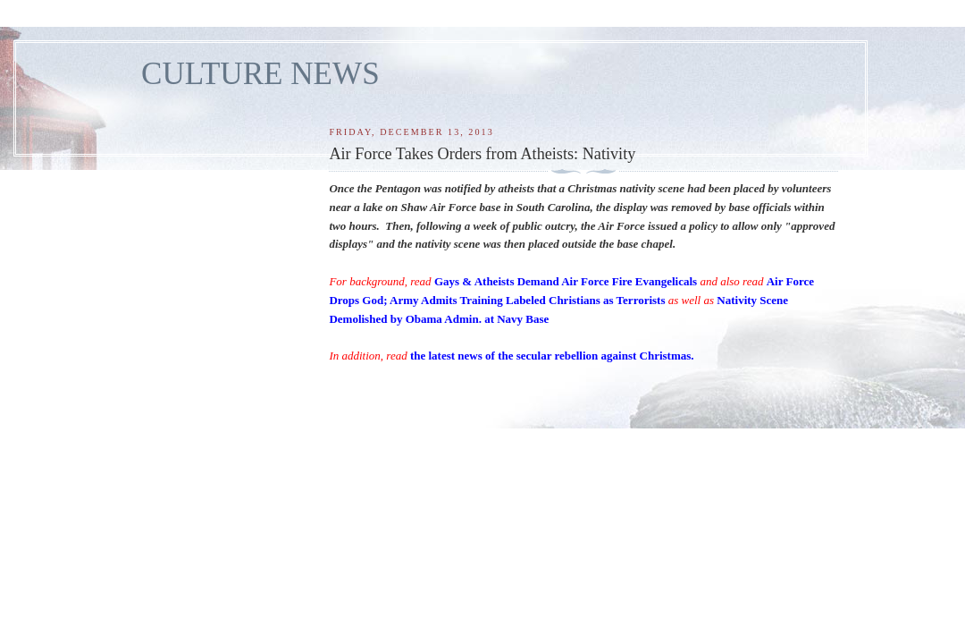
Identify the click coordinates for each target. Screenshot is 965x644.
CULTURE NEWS (260, 73)
